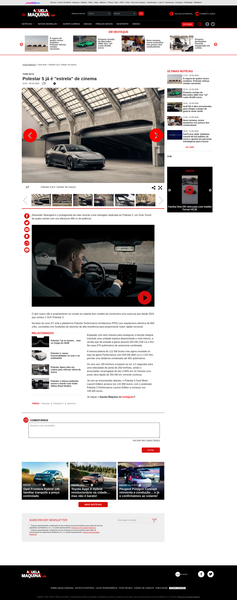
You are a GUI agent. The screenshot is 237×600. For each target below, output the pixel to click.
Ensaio (88, 24)
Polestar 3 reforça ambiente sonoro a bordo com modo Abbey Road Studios (64, 383)
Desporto (122, 24)
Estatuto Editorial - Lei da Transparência (96, 588)
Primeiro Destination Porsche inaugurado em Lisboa (202, 43)
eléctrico (71, 403)
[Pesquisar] (199, 24)
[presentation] (134, 530)
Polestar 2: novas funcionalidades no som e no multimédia (65, 355)
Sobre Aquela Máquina (62, 588)
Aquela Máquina (29, 65)
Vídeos (136, 24)
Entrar (187, 24)
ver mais (190, 147)
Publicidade (162, 588)
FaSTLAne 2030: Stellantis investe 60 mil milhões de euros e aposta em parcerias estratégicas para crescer (197, 138)
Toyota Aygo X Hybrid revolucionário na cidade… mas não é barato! (90, 492)
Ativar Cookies (177, 588)
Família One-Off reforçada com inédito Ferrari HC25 (190, 208)
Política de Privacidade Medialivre (84, 528)
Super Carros (71, 24)
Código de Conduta (144, 588)
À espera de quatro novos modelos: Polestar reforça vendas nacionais (58, 43)
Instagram (128, 397)
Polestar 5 (58, 403)
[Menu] (24, 15)
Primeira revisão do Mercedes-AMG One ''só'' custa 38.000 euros (106, 43)
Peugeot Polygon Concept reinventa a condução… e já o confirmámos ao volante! (139, 492)
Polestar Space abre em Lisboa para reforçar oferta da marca (66, 369)
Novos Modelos (48, 24)
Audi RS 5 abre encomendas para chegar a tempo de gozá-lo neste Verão (197, 108)
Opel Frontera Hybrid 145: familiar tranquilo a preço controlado (41, 492)
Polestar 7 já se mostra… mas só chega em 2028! (66, 341)
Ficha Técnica (126, 588)
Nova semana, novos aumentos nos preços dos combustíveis (154, 43)
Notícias (28, 24)
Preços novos (104, 24)
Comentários (39, 420)
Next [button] (216, 44)
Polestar (45, 403)
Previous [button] (21, 44)
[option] (46, 44)
